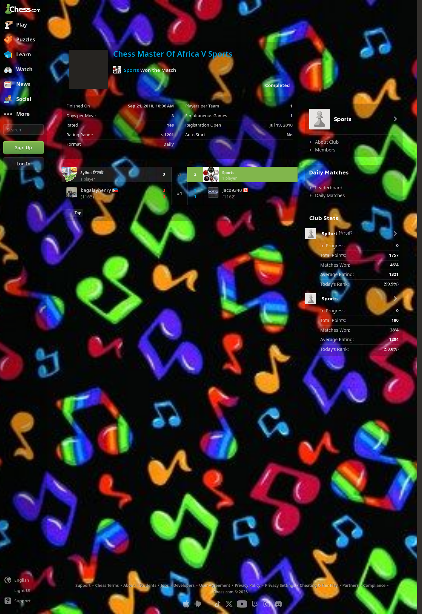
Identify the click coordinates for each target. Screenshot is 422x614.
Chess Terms (107, 585)
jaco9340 (232, 190)
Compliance (374, 585)
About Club (327, 142)
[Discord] (278, 604)
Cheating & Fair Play (319, 585)
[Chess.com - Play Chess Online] (23, 9)
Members (325, 150)
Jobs (165, 585)
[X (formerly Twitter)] (229, 604)
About (129, 585)
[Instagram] (267, 604)
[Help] (23, 601)
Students (147, 585)
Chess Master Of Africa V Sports (172, 53)
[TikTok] (217, 604)
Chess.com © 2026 (230, 592)
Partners (350, 585)
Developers (184, 585)
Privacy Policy (247, 585)
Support (83, 585)
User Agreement (214, 585)
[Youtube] (242, 604)
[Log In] (23, 163)
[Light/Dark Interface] (23, 590)
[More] (23, 114)
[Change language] (23, 580)
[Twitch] (255, 604)
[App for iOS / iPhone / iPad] (186, 604)
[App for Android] (198, 604)
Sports (131, 70)
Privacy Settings (280, 585)
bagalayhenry (96, 190)
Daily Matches (330, 195)
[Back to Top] (74, 213)
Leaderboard (328, 187)
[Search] (23, 129)
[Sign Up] (23, 147)
